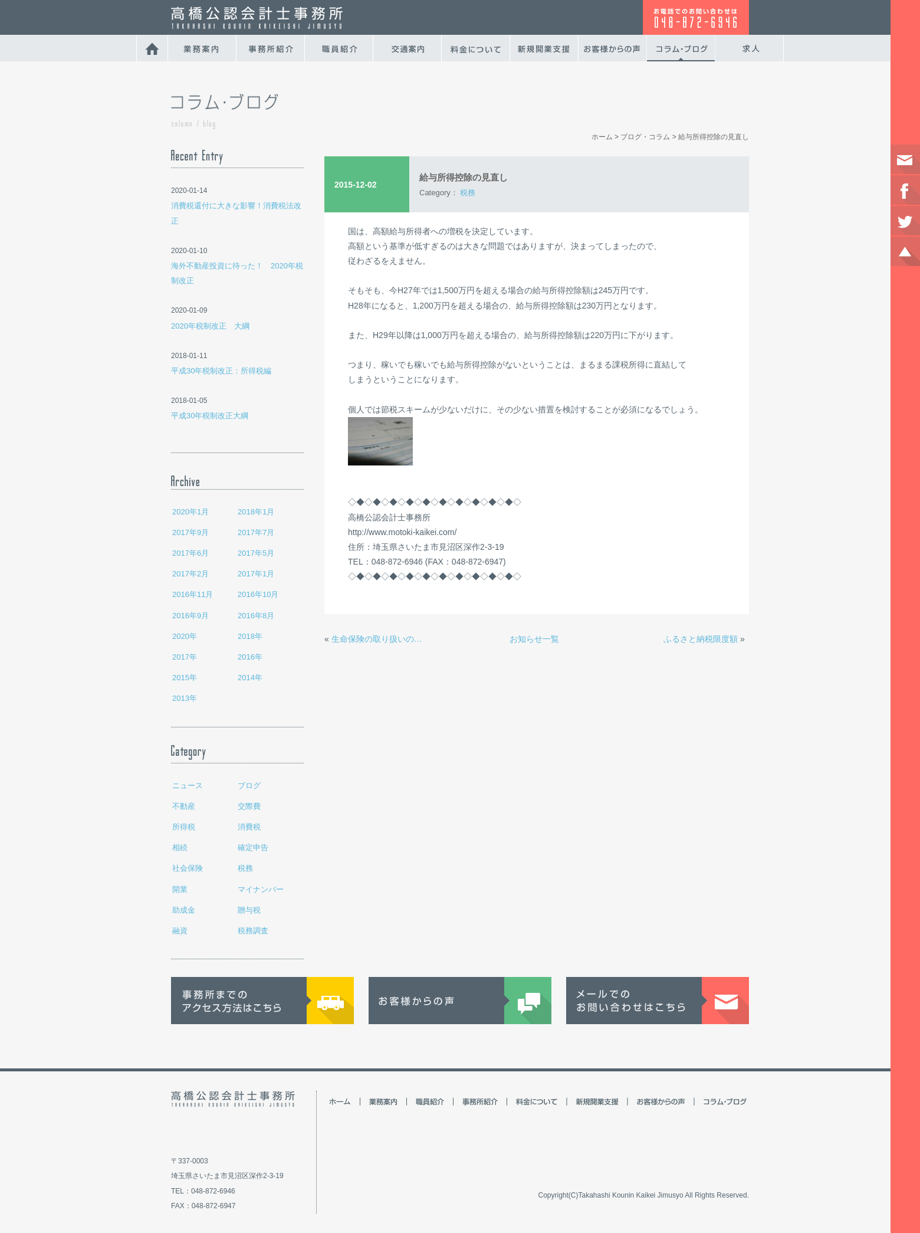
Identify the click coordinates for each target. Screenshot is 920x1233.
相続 (180, 847)
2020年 (184, 636)
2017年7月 (256, 532)
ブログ (249, 785)
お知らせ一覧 (534, 639)
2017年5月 (256, 553)
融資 (180, 930)
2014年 (250, 677)
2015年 (184, 677)
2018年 (250, 636)
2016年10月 (258, 594)
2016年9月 (190, 615)
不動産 (183, 806)
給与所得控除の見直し (713, 137)
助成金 (183, 910)
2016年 (250, 656)
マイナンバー (261, 889)
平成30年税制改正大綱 (209, 415)
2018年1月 (256, 511)
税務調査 (253, 930)
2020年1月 (190, 511)
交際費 (249, 806)
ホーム (602, 137)
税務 (245, 868)
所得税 (183, 826)
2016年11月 (192, 594)
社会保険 (187, 868)
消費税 (249, 826)
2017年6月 (190, 553)
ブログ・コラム (645, 137)
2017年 (184, 656)
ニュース (187, 785)
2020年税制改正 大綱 (210, 326)
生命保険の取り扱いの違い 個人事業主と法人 (380, 639)
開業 (180, 889)
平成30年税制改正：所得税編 (221, 370)
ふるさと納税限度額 (700, 639)
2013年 (184, 698)
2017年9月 (190, 532)
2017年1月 (256, 573)
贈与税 (249, 910)
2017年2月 (190, 573)
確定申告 (253, 847)
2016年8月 (256, 615)
